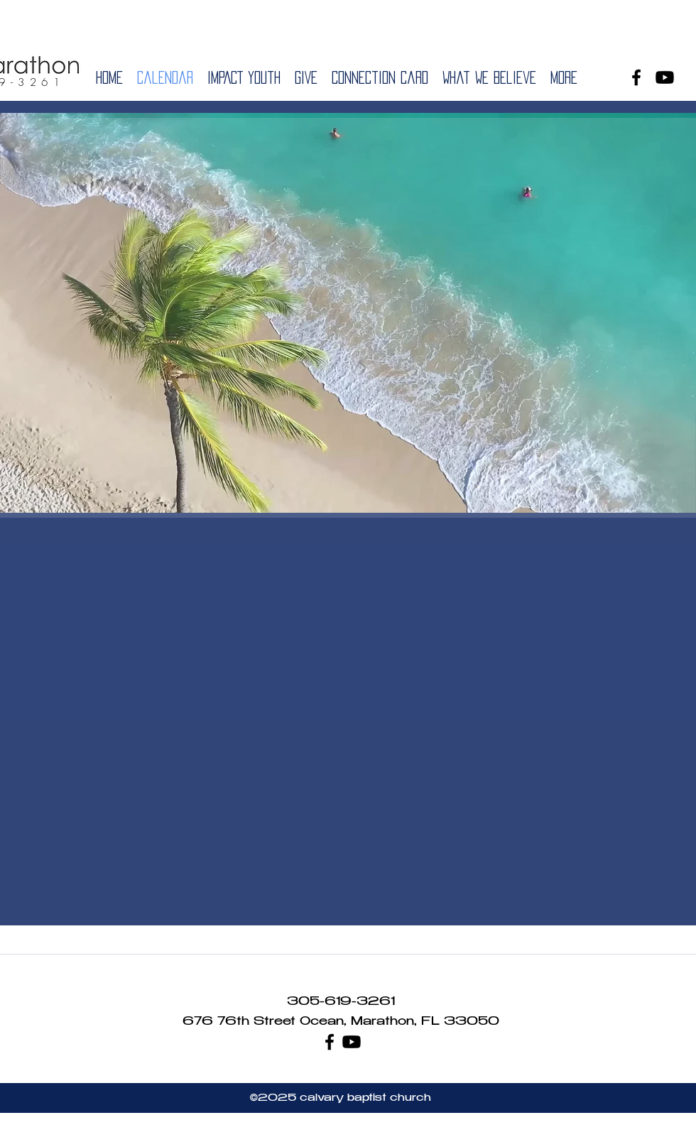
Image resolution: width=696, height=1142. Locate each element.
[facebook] (636, 77)
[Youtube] (664, 77)
